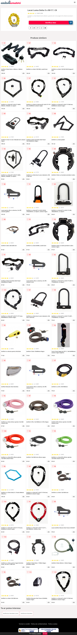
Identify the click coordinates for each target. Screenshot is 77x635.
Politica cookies (52, 624)
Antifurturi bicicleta (26, 613)
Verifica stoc (59, 22)
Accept (45, 633)
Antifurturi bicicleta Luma (10, 613)
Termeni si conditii (24, 624)
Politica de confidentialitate (39, 624)
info (23, 73)
